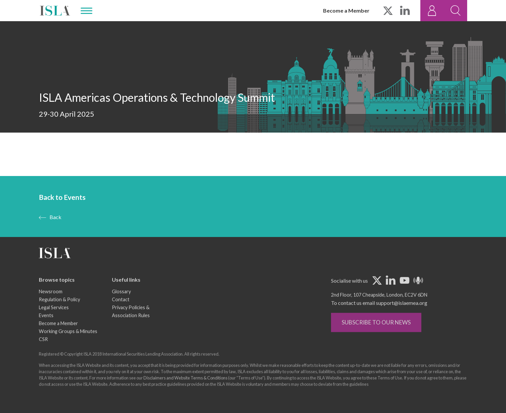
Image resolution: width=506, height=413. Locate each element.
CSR (43, 350)
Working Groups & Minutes (68, 342)
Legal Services (54, 318)
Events (46, 326)
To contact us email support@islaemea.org (379, 313)
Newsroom (50, 302)
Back (55, 217)
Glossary (121, 302)
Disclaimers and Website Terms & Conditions (185, 388)
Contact (120, 310)
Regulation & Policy (59, 310)
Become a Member (346, 10)
